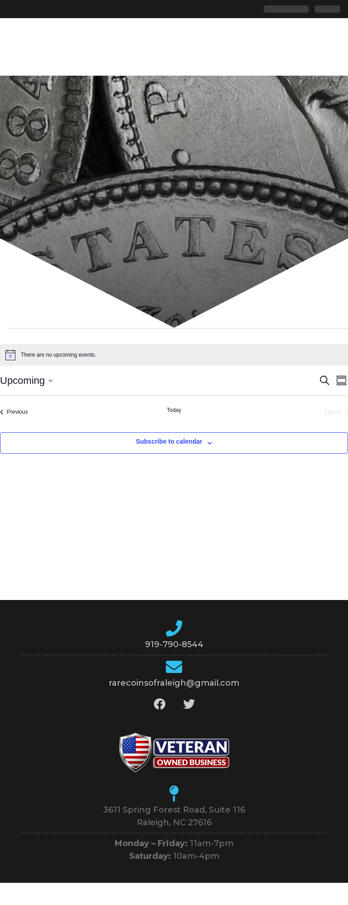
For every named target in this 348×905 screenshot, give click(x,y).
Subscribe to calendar (169, 441)
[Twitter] (188, 704)
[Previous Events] (14, 412)
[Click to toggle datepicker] (26, 380)
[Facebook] (159, 704)
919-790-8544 (174, 644)
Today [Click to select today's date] (174, 410)
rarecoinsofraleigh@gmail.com (174, 683)
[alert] (174, 355)
